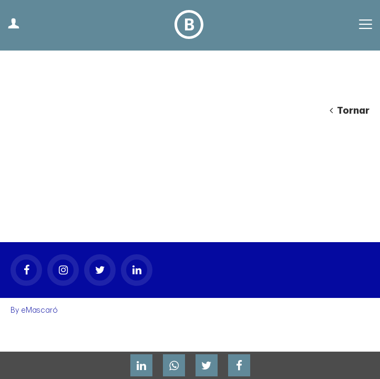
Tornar (349, 110)
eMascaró (39, 258)
